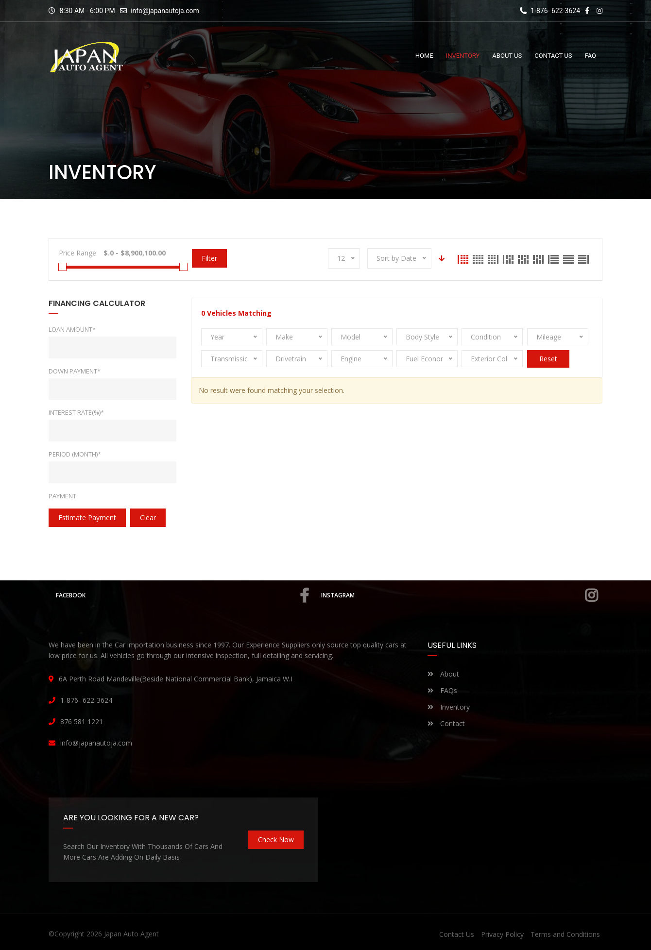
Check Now (276, 839)
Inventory (449, 707)
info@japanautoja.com (165, 11)
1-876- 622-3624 (550, 11)
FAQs (442, 690)
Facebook (182, 595)
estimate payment (87, 517)
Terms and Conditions (565, 934)
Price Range (77, 252)
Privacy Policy (502, 934)
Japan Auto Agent (131, 933)
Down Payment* (75, 371)
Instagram (459, 595)
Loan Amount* (72, 329)
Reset (548, 358)
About (443, 674)
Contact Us (456, 934)
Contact (446, 723)
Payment (62, 496)
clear (148, 517)
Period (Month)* (75, 454)
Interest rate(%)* (76, 412)
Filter (209, 258)
